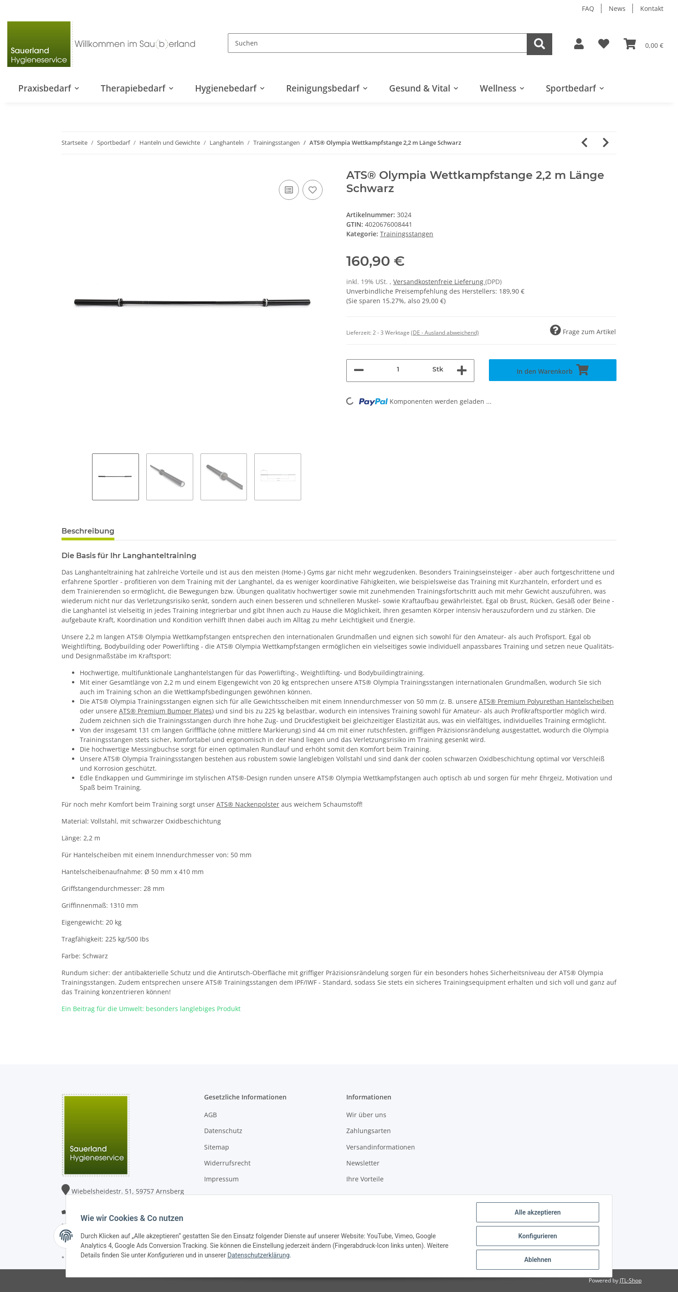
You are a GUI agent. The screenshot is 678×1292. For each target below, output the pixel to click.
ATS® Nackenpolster (247, 804)
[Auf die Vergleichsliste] (289, 190)
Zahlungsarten (368, 1130)
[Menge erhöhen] (462, 370)
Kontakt (651, 8)
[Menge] (398, 369)
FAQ (588, 8)
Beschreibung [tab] (88, 531)
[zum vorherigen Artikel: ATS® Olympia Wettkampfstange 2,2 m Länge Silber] (584, 143)
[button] (579, 44)
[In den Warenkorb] (553, 370)
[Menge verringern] (359, 370)
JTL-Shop (631, 1280)
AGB (210, 1114)
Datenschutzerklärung (258, 1255)
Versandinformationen (380, 1147)
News (617, 8)
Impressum (221, 1179)
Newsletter (363, 1163)
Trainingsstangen (406, 233)
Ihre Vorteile (365, 1179)
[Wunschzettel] (603, 44)
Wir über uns (366, 1114)
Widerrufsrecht (227, 1163)
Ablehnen (537, 1259)
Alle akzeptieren (537, 1212)
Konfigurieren (537, 1236)
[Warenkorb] (643, 44)
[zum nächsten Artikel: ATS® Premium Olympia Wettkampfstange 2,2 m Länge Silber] (605, 143)
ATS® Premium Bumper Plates (165, 711)
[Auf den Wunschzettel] (313, 190)
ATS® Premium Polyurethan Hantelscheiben (546, 701)
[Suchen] (377, 43)
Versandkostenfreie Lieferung (439, 281)
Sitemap (216, 1147)
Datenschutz (223, 1130)
